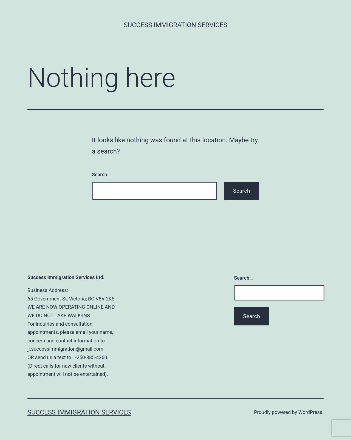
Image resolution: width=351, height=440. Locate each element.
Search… (101, 174)
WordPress (310, 412)
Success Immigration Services (175, 25)
